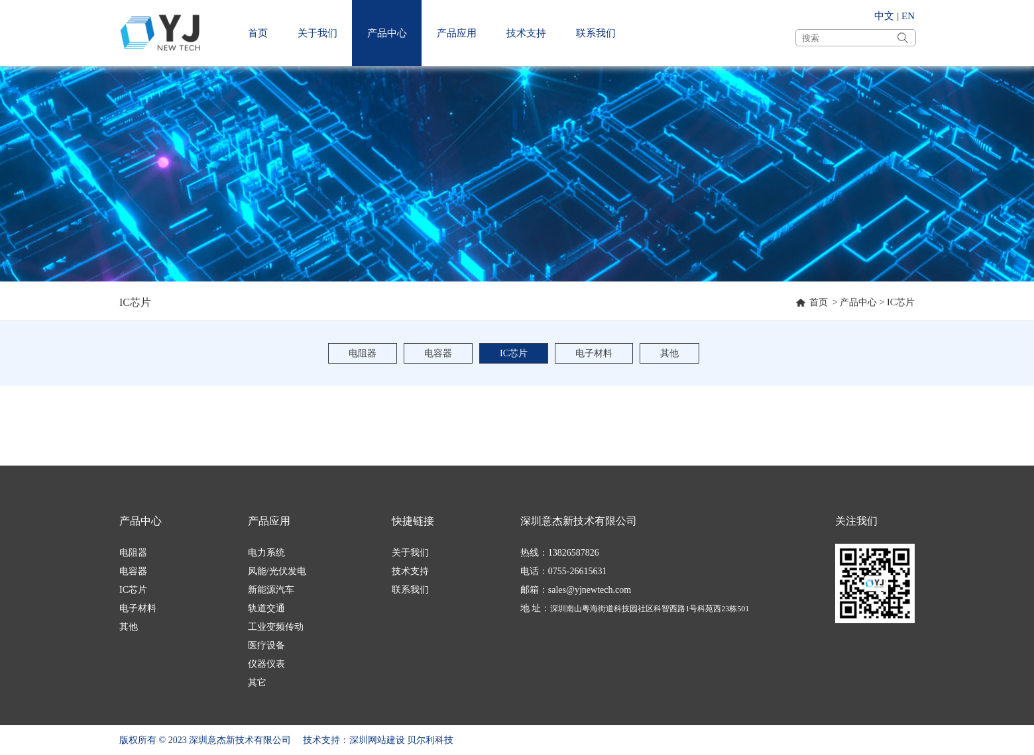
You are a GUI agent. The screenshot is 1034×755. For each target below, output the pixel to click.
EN (908, 16)
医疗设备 (266, 645)
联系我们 (596, 33)
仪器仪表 (266, 664)
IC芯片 (901, 302)
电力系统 (266, 553)
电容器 (438, 353)
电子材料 (593, 353)
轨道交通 (266, 608)
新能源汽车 (271, 590)
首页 (258, 33)
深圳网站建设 (377, 740)
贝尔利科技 (430, 740)
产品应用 (457, 33)
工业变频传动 (276, 627)
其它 (257, 682)
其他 (669, 353)
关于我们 (317, 33)
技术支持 (526, 33)
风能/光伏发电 (277, 571)
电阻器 (362, 353)
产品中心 (387, 33)
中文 (884, 16)
